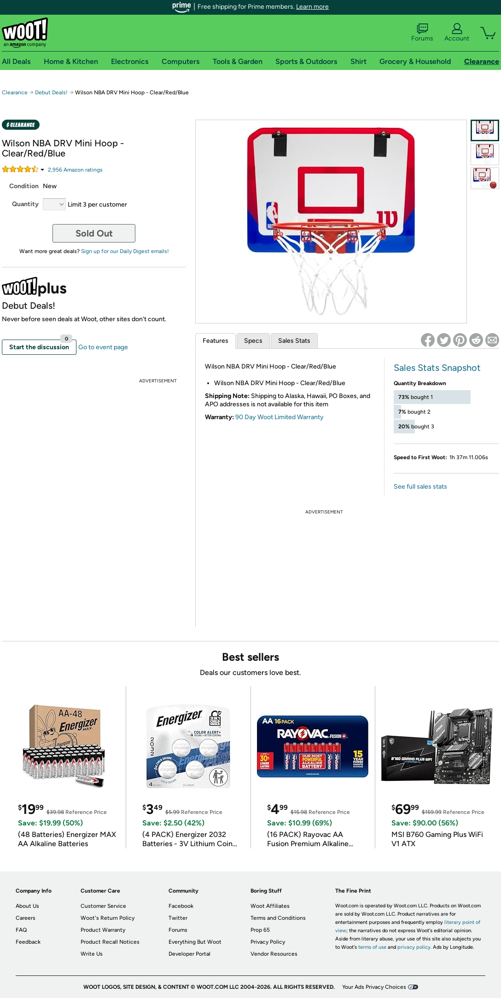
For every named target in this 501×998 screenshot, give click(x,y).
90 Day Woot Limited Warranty (279, 417)
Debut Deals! (51, 92)
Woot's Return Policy (107, 918)
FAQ (21, 930)
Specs (253, 341)
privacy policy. (414, 947)
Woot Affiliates (270, 906)
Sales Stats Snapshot (437, 367)
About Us (27, 906)
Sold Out (94, 233)
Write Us (92, 954)
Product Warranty (103, 930)
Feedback (28, 942)
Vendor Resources (273, 954)
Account (456, 32)
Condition (24, 186)
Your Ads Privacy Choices (374, 987)
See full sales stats (420, 486)
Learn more (312, 7)
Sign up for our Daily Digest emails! (125, 251)
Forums (422, 32)
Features (215, 341)
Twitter (178, 918)
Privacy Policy (267, 942)
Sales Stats (294, 341)
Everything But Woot (195, 942)
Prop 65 (260, 930)
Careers (25, 918)
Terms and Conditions (278, 918)
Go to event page (103, 347)
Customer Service (103, 906)
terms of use (372, 947)
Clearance (15, 92)
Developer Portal (189, 954)
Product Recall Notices (110, 942)
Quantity (25, 204)
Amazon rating (75, 170)
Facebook (181, 906)
